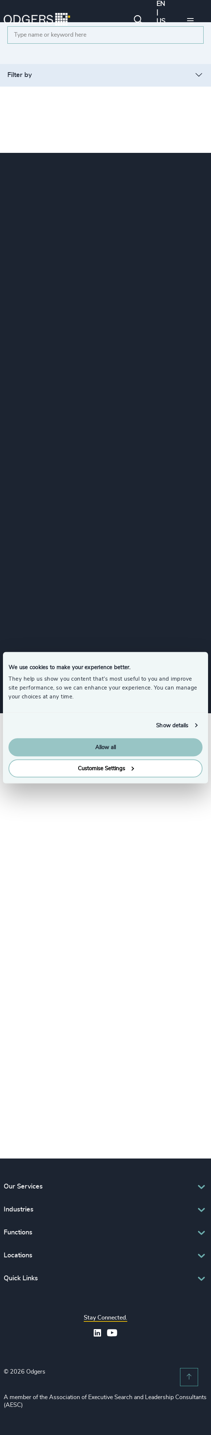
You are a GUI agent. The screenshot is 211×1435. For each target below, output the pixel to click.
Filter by (19, 75)
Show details (172, 725)
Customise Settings (106, 768)
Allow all (105, 747)
